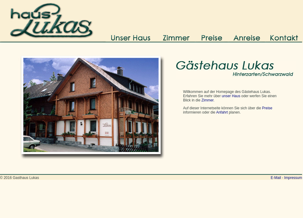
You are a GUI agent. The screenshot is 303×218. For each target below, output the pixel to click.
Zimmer (207, 100)
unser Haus (231, 96)
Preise (267, 108)
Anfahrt (222, 112)
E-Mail (276, 178)
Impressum (293, 178)
